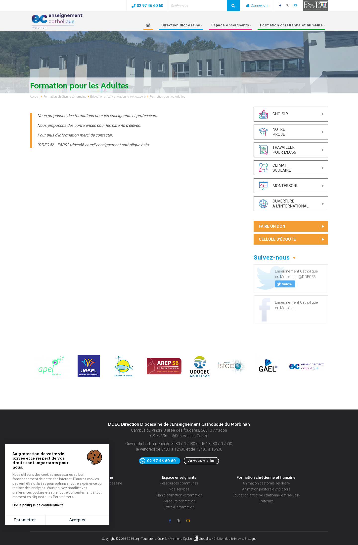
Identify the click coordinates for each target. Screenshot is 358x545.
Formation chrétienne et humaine (291, 26)
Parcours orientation (179, 501)
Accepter (77, 520)
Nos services (179, 489)
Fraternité (266, 501)
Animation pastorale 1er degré (266, 483)
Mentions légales (181, 538)
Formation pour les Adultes (167, 96)
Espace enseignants (229, 26)
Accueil (34, 96)
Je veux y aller (201, 460)
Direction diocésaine (180, 26)
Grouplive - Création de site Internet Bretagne (227, 538)
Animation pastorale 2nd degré (266, 489)
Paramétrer (25, 520)
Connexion (257, 5)
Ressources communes (179, 483)
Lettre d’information (179, 507)
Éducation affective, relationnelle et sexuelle (117, 96)
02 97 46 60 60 (147, 5)
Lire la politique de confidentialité (38, 505)
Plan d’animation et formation (179, 495)
